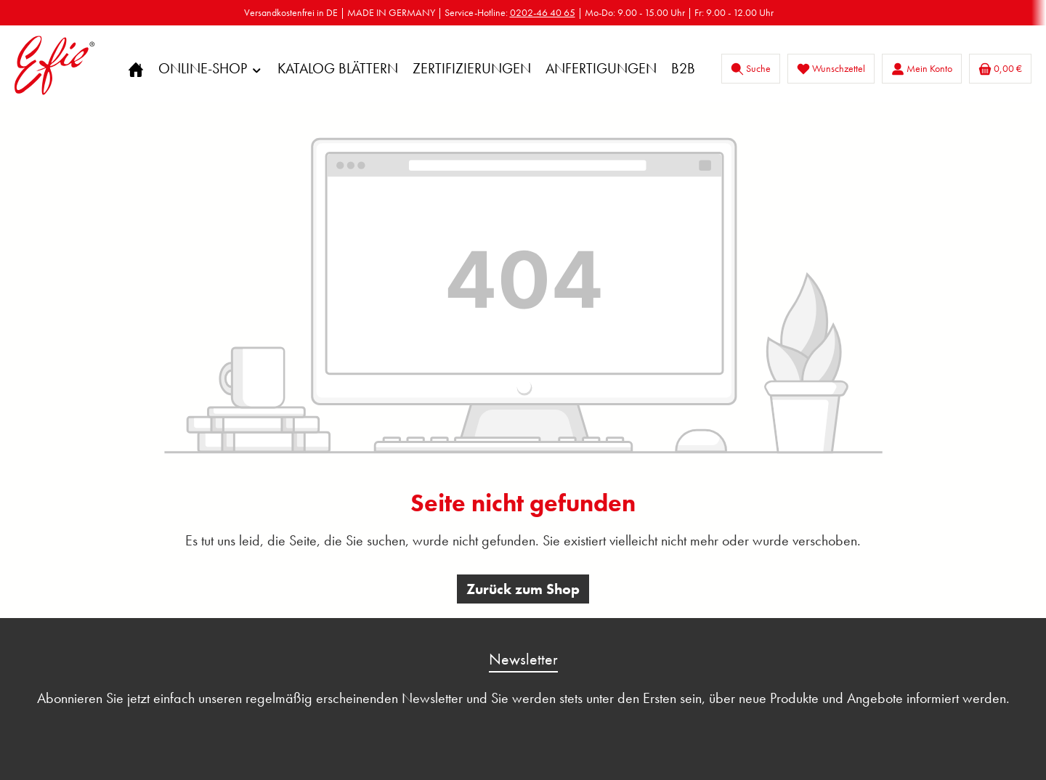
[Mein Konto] (922, 69)
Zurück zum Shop (523, 589)
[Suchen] (750, 69)
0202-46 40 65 (542, 12)
